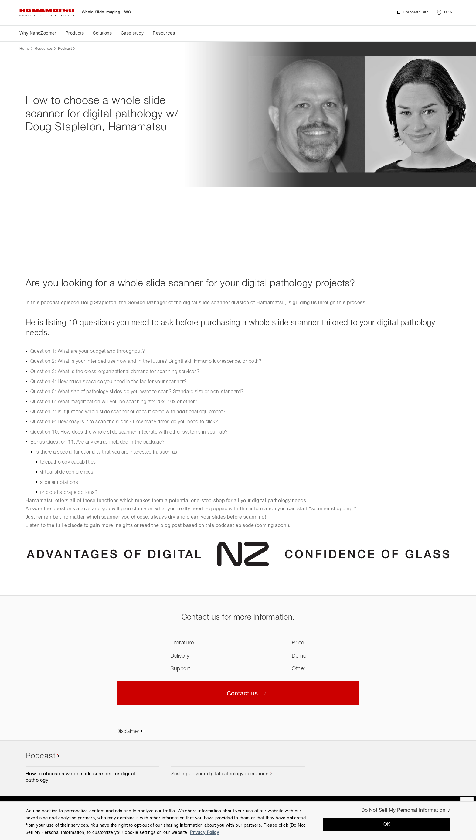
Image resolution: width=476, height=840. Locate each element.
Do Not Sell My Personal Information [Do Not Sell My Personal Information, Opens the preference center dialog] (403, 810)
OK (387, 824)
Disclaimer (128, 731)
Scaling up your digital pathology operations (219, 774)
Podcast (65, 49)
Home (24, 49)
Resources (44, 49)
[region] (238, 820)
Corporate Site (415, 12)
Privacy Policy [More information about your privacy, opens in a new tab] (204, 833)
